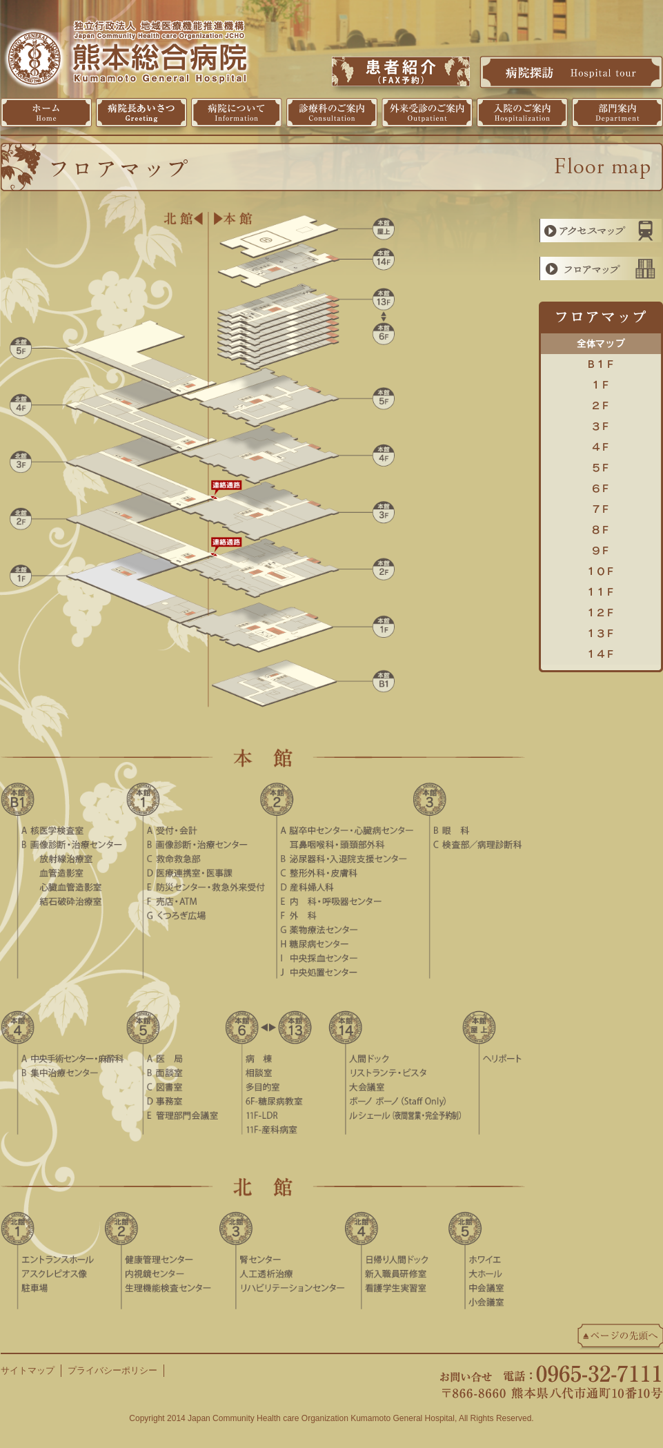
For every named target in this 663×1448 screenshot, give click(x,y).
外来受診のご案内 (427, 112)
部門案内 (617, 112)
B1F (601, 361)
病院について (236, 112)
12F (601, 609)
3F (601, 423)
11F (601, 589)
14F (601, 651)
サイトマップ (28, 1370)
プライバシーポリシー (112, 1370)
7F (601, 506)
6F (601, 485)
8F (601, 527)
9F (601, 547)
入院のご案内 (522, 112)
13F (601, 630)
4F (601, 444)
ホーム (46, 112)
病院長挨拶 (141, 112)
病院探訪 (571, 71)
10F (601, 568)
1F (601, 382)
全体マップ (601, 340)
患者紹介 (401, 71)
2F (601, 402)
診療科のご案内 (331, 112)
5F (601, 464)
